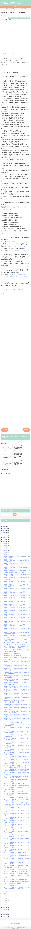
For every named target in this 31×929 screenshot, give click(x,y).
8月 (5, 554)
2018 (4, 541)
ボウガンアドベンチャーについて (16, 246)
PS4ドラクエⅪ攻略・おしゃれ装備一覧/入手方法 (16, 785)
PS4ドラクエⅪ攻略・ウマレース (12, 885)
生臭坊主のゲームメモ (13, 3)
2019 (4, 539)
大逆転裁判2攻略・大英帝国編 (11, 653)
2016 (4, 907)
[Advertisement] (15, 36)
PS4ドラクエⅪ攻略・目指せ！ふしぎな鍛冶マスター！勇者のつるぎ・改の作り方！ (16, 882)
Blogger (17, 923)
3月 (5, 900)
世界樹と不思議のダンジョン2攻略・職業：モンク (17, 605)
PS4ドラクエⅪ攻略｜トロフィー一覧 (13, 791)
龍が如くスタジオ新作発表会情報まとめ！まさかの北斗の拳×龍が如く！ (16, 650)
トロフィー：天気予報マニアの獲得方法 (18, 250)
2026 (4, 524)
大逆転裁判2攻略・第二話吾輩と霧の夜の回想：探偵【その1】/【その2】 (17, 712)
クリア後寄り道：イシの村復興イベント (18, 274)
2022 (4, 532)
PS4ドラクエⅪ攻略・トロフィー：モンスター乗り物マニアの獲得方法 (16, 762)
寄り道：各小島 (11, 241)
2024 (4, 528)
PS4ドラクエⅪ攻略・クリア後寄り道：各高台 (16, 797)
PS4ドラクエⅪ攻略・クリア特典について (15, 852)
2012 (4, 916)
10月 (5, 550)
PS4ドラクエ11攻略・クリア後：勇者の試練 (15, 873)
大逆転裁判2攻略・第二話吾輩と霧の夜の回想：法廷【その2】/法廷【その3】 (17, 701)
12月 (5, 545)
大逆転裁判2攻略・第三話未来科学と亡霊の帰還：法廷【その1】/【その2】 (17, 694)
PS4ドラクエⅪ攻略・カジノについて (13, 808)
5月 (5, 896)
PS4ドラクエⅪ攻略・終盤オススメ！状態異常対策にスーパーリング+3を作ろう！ (16, 777)
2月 (5, 902)
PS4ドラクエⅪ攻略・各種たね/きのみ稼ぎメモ (16, 759)
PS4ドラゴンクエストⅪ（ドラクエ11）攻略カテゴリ (15, 437)
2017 (4, 543)
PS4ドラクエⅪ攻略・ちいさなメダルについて (16, 879)
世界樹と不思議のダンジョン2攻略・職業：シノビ (17, 595)
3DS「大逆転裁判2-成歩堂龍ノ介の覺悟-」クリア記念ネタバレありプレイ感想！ (16, 647)
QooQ (18, 928)
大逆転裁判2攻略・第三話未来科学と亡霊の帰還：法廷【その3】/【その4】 (17, 687)
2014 (4, 912)
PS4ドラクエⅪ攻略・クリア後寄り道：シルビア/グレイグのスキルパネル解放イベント (16, 888)
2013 (4, 914)
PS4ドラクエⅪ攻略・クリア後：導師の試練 (15, 869)
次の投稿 (4, 429)
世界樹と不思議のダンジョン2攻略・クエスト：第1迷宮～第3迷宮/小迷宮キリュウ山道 (17, 571)
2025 (4, 526)
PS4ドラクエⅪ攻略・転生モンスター (13, 722)
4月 (5, 898)
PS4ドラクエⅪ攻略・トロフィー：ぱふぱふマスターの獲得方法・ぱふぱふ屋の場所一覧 (16, 766)
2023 (4, 530)
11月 (5, 548)
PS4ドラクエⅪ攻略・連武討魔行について (15, 783)
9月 (5, 552)
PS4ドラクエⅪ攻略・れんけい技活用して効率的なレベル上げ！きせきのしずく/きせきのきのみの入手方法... (16, 804)
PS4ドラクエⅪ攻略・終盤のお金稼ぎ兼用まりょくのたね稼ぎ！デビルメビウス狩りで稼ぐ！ (16, 770)
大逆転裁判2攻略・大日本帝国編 (12, 655)
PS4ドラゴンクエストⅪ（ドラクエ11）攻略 (19, 17)
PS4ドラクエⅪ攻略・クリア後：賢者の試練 (15, 871)
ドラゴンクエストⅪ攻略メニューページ (13, 54)
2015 (4, 909)
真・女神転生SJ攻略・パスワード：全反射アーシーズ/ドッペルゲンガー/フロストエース (16, 643)
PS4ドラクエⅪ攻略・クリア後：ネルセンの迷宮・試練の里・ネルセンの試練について (16, 866)
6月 (5, 893)
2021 (4, 535)
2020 (4, 537)
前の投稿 (26, 429)
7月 (5, 891)
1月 (5, 904)
